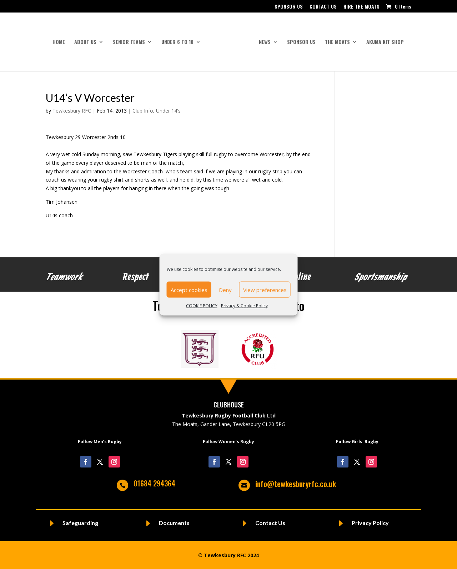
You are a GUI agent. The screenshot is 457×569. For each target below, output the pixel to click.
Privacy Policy (370, 522)
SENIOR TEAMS (129, 42)
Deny (225, 289)
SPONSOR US (289, 7)
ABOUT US (85, 42)
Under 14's (168, 110)
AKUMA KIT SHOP (385, 42)
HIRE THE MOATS (361, 7)
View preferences (265, 289)
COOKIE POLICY (201, 306)
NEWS (265, 42)
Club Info (142, 110)
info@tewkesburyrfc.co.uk (295, 483)
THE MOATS (337, 42)
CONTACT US (323, 7)
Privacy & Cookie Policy (244, 306)
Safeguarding (80, 522)
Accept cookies (189, 289)
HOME (58, 42)
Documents (174, 522)
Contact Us (270, 522)
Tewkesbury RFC (71, 110)
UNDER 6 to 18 (177, 42)
